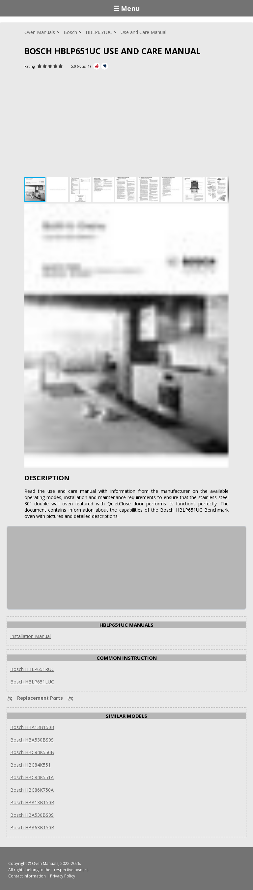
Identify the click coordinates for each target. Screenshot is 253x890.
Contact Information (27, 876)
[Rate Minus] (104, 66)
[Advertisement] (126, 126)
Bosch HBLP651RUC (32, 669)
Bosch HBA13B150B (32, 727)
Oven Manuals (45, 863)
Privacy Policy (62, 876)
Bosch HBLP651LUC (32, 682)
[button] (58, 189)
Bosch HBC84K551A (32, 777)
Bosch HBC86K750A (32, 790)
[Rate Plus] (96, 66)
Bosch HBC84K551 (30, 765)
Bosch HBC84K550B (32, 752)
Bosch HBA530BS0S (32, 740)
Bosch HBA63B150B (32, 827)
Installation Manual (30, 636)
